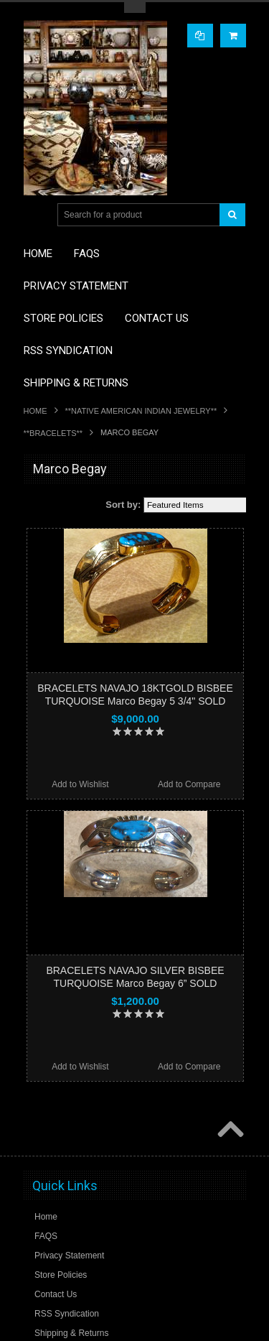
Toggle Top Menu (135, 7)
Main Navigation (36, 215)
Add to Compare (189, 784)
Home (35, 411)
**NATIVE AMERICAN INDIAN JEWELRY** (141, 411)
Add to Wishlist (80, 784)
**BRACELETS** (53, 433)
